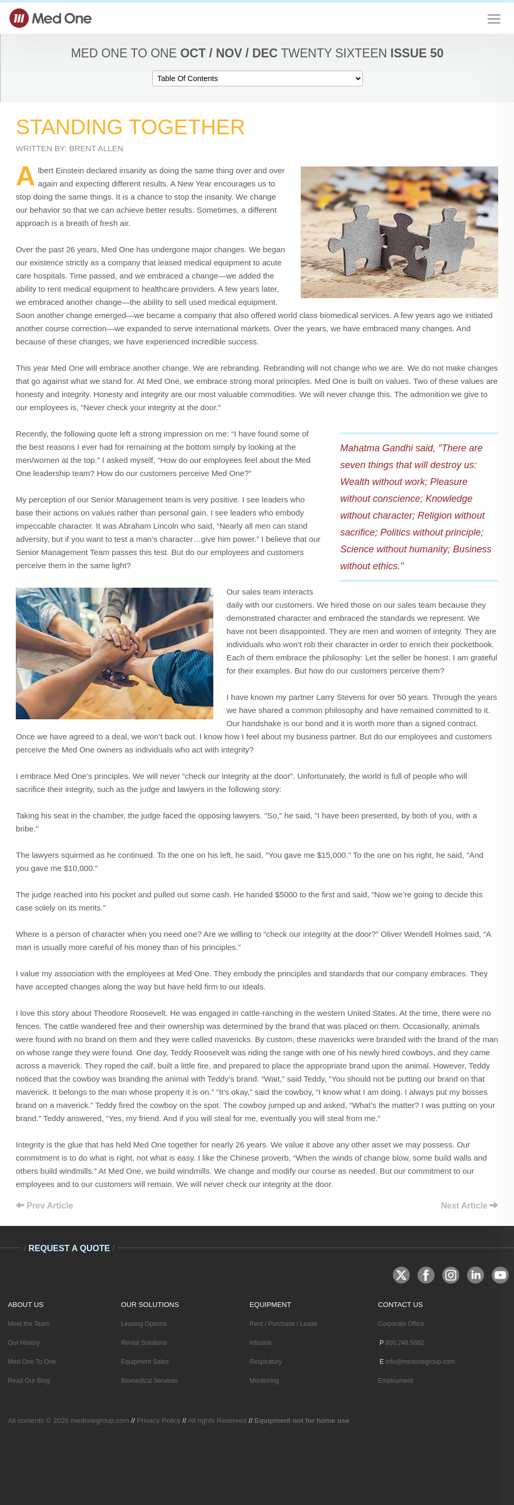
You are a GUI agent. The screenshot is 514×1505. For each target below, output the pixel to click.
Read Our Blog (29, 1380)
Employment (395, 1380)
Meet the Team (29, 1324)
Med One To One (32, 1361)
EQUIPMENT (270, 1305)
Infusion (261, 1342)
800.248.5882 (405, 1342)
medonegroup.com (100, 1420)
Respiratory (266, 1361)
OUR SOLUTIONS (150, 1305)
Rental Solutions (144, 1342)
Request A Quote (69, 1248)
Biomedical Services (149, 1380)
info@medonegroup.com (420, 1361)
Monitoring (264, 1380)
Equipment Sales (145, 1361)
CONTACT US (400, 1305)
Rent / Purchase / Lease (284, 1324)
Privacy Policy (159, 1420)
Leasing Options (144, 1324)
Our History (24, 1342)
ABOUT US (26, 1305)
